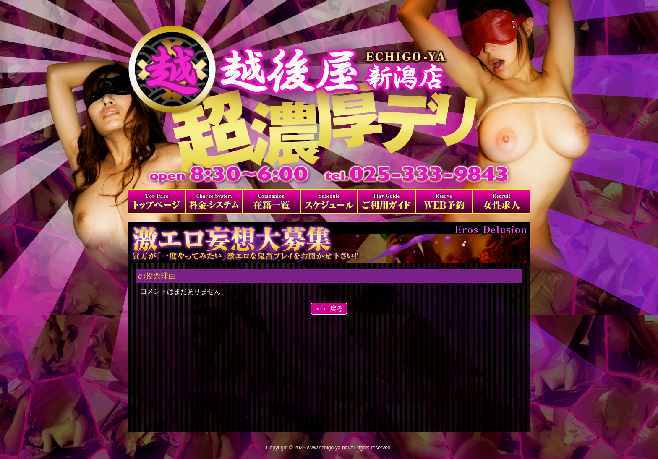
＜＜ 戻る (329, 308)
